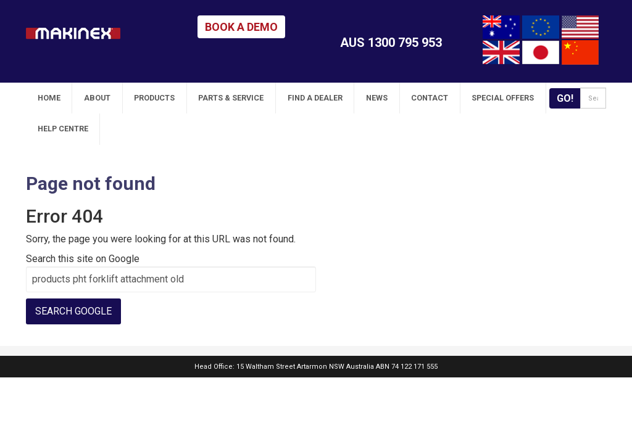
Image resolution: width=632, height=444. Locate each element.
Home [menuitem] (43, 98)
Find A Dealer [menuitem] (265, 98)
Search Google (73, 280)
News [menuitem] (317, 98)
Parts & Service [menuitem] (192, 98)
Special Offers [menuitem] (422, 98)
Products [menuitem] (126, 98)
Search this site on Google (82, 227)
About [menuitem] (80, 98)
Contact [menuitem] (359, 98)
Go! (542, 98)
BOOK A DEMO (241, 26)
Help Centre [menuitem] (491, 98)
